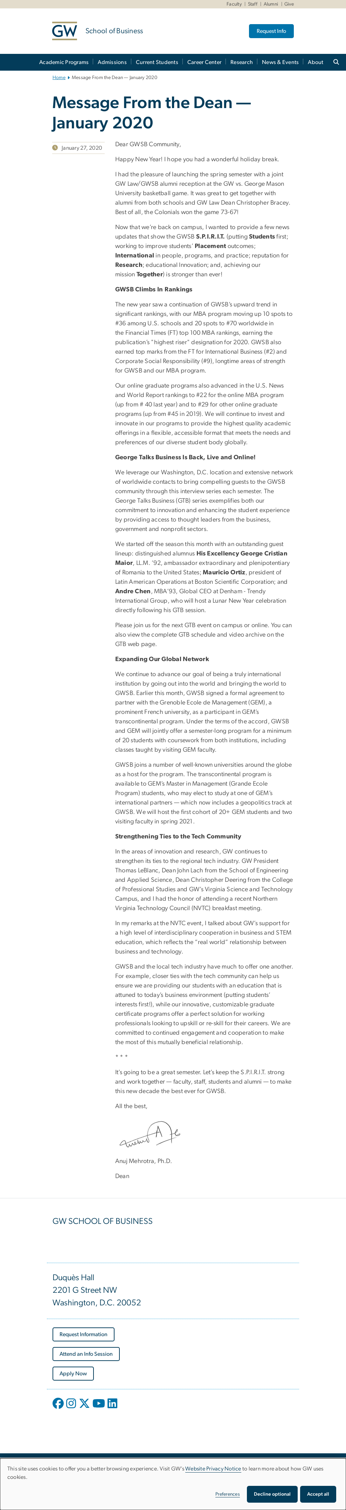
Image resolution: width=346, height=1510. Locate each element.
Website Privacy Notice (213, 1469)
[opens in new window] (59, 1408)
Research (241, 62)
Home (59, 77)
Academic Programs (64, 62)
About (315, 62)
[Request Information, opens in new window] (84, 1334)
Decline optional (272, 1494)
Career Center (204, 62)
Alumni (271, 4)
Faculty (234, 4)
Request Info (271, 31)
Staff (252, 4)
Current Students (157, 62)
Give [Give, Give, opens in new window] (289, 4)
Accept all (318, 1494)
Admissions (112, 62)
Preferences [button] (227, 1494)
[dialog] (173, 1484)
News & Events (280, 62)
